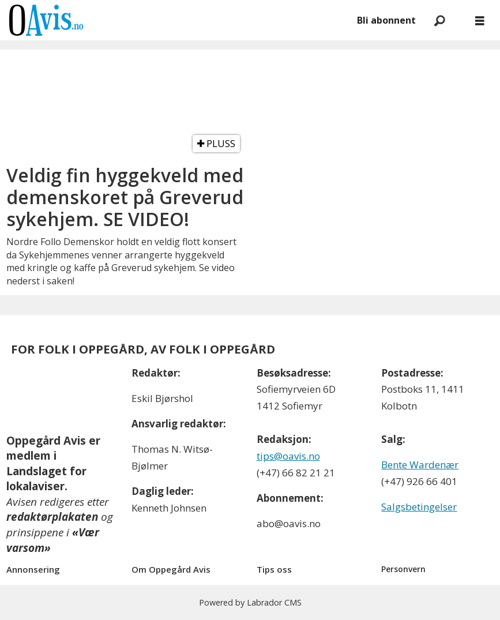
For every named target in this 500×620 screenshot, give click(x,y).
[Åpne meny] (480, 20)
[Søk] (439, 20)
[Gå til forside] (46, 20)
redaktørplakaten (52, 516)
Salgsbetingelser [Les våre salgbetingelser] (419, 506)
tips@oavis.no (288, 456)
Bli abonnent (386, 20)
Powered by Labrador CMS (250, 602)
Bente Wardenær (419, 464)
